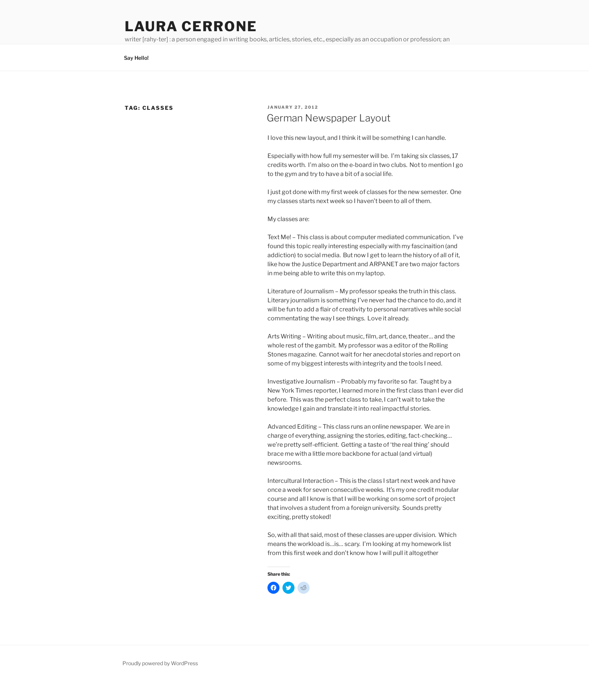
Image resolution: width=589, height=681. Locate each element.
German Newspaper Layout (329, 118)
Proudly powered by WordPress (160, 663)
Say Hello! (136, 58)
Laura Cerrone (191, 26)
